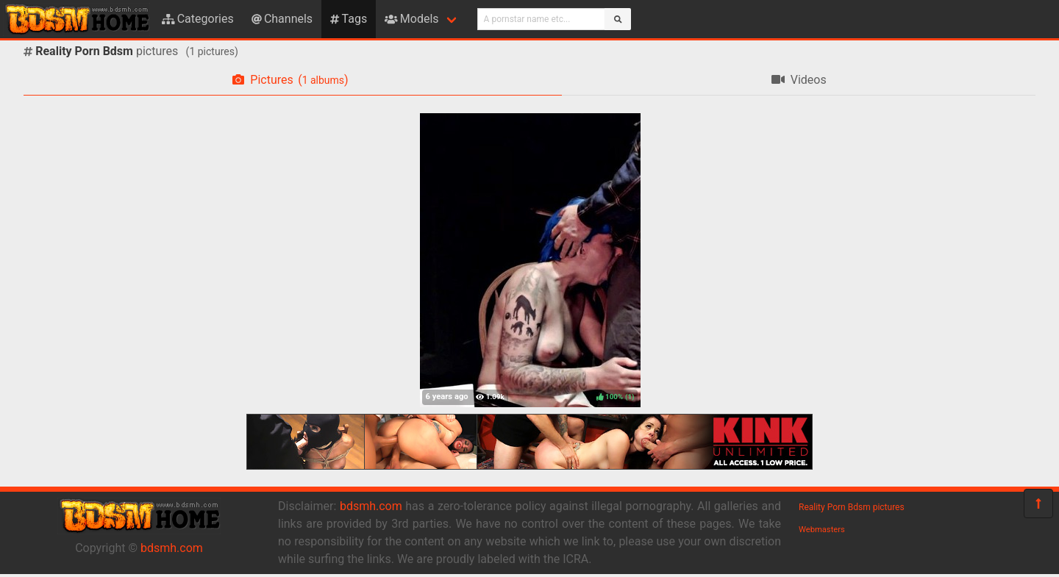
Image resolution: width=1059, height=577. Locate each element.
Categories (198, 19)
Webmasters (822, 529)
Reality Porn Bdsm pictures (852, 507)
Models (411, 19)
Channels (282, 19)
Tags (348, 19)
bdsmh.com (171, 548)
